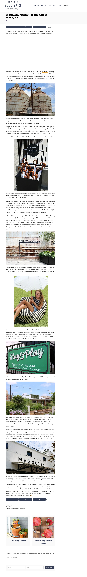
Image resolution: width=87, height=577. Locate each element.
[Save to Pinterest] (12, 27)
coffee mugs (15, 131)
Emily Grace (9, 505)
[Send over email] (39, 27)
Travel (10, 508)
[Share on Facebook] (25, 27)
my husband (45, 71)
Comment (49, 567)
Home (7, 508)
